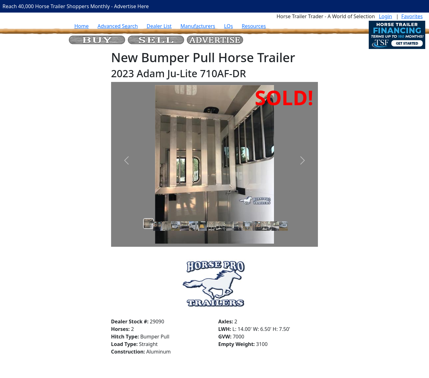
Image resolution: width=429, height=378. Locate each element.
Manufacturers (197, 26)
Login (385, 16)
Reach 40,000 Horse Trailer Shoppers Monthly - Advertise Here (76, 6)
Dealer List (159, 26)
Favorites (412, 16)
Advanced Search (118, 26)
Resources (254, 26)
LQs (228, 26)
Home (81, 26)
